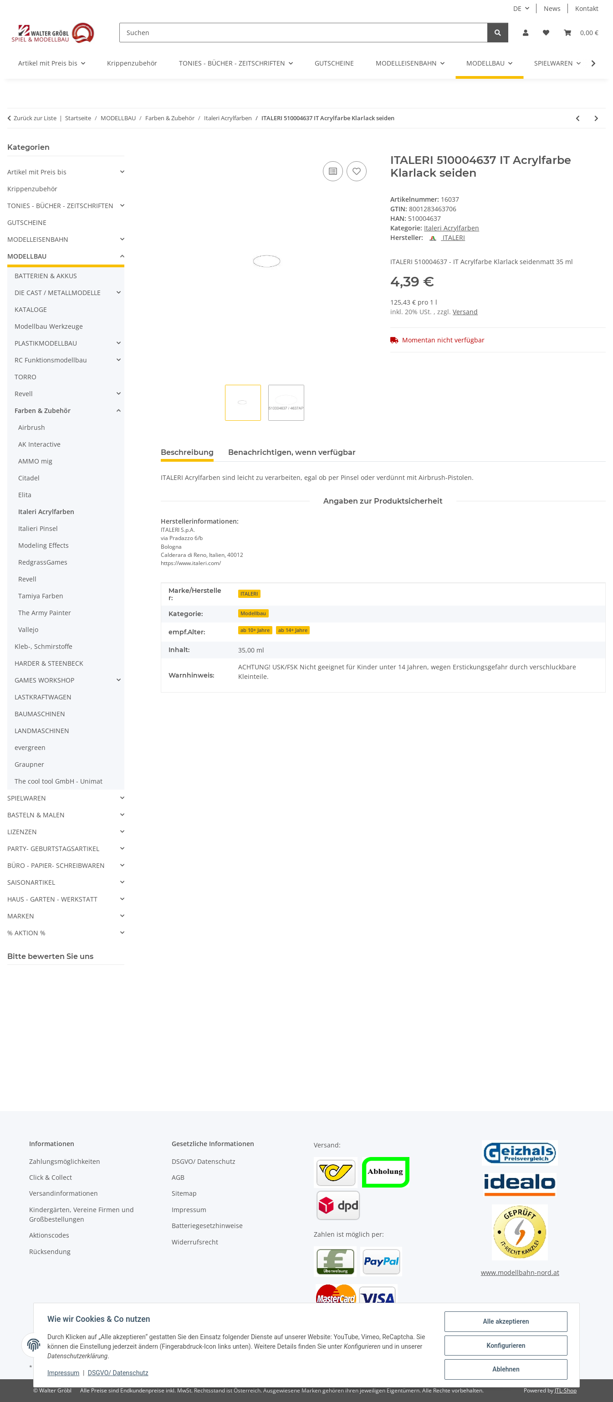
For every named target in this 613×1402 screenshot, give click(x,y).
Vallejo (28, 629)
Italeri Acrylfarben (451, 228)
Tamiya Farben (40, 595)
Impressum (64, 1373)
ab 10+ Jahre (255, 630)
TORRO (25, 376)
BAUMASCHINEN (40, 713)
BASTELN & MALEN (36, 815)
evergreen (30, 747)
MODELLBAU (26, 256)
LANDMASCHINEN (42, 730)
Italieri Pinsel (38, 528)
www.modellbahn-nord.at (520, 1272)
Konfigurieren (504, 1346)
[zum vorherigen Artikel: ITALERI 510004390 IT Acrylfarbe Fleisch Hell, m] (577, 118)
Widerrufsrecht (195, 1242)
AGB (178, 1177)
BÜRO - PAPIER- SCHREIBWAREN (56, 865)
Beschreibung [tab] (187, 452)
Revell (24, 393)
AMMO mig (35, 461)
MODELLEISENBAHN (37, 239)
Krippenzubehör (32, 188)
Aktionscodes (49, 1235)
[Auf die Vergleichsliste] (333, 171)
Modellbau (253, 613)
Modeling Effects (43, 545)
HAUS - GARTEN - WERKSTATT (52, 899)
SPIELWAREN (26, 798)
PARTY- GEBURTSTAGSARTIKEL (53, 848)
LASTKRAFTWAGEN (43, 697)
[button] (526, 32)
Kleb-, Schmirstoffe (43, 646)
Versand (465, 311)
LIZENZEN (22, 831)
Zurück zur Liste (35, 118)
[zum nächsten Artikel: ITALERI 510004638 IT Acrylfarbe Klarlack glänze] (596, 118)
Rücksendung (50, 1251)
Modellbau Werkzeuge (49, 326)
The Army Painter (44, 612)
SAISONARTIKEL (31, 882)
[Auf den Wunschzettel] (357, 171)
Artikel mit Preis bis (36, 172)
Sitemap (184, 1193)
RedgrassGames (42, 562)
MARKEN (20, 916)
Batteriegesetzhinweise (207, 1225)
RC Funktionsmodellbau (51, 360)
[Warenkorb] (581, 32)
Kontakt (586, 8)
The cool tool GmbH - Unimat (58, 781)
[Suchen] (303, 32)
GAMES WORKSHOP (44, 680)
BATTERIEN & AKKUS (46, 275)
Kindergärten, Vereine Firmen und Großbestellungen (81, 1214)
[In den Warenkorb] (168, 149)
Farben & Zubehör (43, 410)
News (552, 8)
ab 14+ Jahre (292, 630)
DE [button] (517, 8)
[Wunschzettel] (546, 32)
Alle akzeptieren (505, 1322)
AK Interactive (39, 444)
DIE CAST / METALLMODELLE (58, 292)
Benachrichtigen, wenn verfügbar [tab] (292, 452)
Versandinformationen (63, 1193)
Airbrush (31, 427)
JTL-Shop (566, 1390)
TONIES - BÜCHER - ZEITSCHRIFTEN (60, 205)
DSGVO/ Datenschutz (119, 1373)
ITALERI (249, 594)
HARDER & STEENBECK (49, 663)
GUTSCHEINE (26, 222)
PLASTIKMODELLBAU (46, 343)
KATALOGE (31, 309)
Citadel (29, 478)
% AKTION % (26, 932)
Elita (24, 494)
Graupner (29, 764)
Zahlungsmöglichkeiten (64, 1161)
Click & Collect (50, 1177)
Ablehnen (504, 1369)
